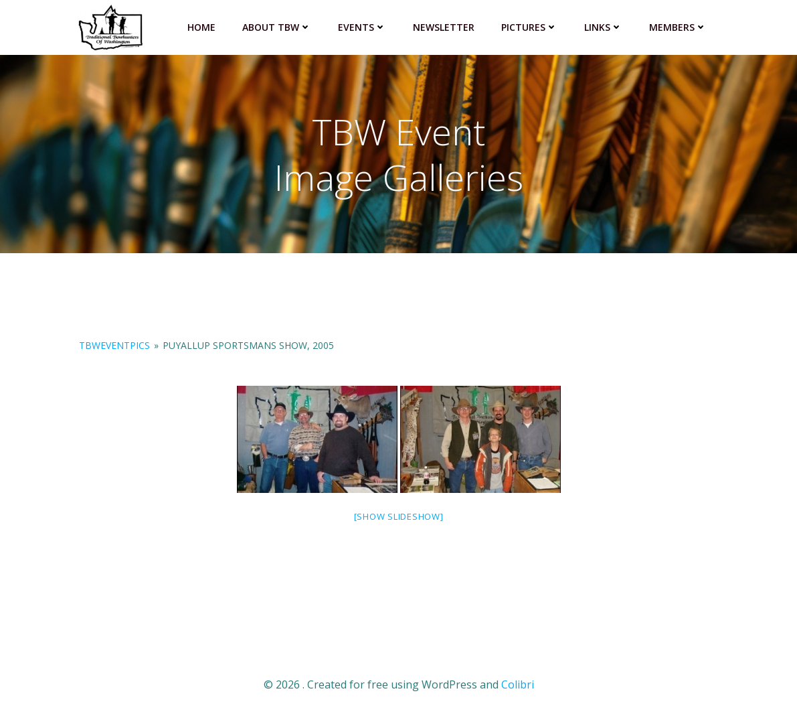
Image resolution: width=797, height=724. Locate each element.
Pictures (529, 27)
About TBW (276, 27)
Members (678, 27)
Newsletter (443, 27)
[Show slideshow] (399, 516)
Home (201, 27)
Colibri (517, 684)
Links (603, 27)
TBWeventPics (114, 345)
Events (362, 27)
